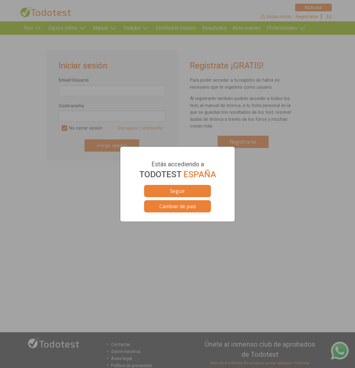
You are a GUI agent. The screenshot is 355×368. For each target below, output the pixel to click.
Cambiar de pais (177, 206)
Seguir (177, 191)
